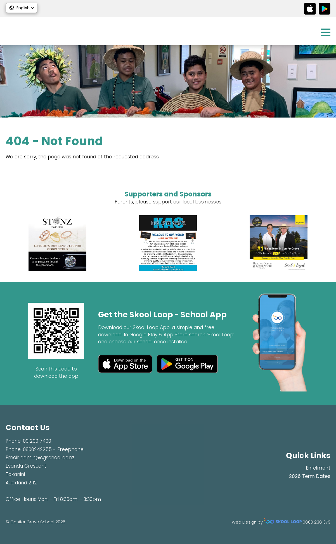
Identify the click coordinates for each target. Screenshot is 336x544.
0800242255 (37, 449)
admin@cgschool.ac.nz (47, 457)
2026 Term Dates (309, 476)
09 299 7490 (37, 441)
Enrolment (318, 468)
